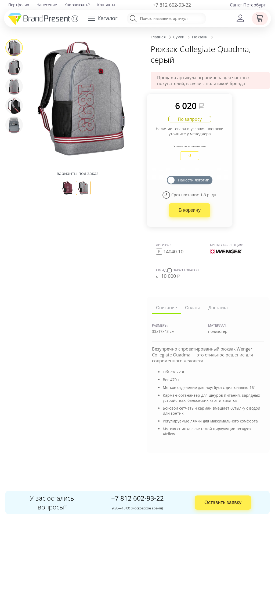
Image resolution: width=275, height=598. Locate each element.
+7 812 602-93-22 (172, 5)
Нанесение (47, 4)
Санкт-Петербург (248, 5)
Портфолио (18, 4)
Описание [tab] (166, 308)
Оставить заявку (222, 502)
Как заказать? (77, 4)
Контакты (106, 4)
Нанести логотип (193, 180)
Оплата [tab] (192, 308)
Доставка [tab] (218, 308)
